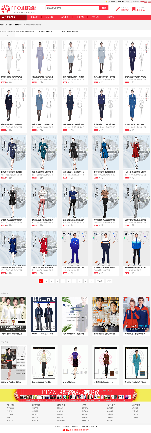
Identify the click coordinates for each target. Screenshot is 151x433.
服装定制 (110, 17)
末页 (109, 281)
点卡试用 (35, 411)
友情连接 (60, 411)
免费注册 (121, 2)
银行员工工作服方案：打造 (42, 334)
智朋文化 (94, 426)
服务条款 (60, 414)
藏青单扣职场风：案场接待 (11, 124)
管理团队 (66, 426)
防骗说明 (85, 417)
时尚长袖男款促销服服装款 (135, 268)
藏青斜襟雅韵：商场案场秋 (104, 124)
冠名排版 (110, 417)
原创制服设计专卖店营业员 (73, 172)
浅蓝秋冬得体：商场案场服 (42, 124)
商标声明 (85, 408)
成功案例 (64, 17)
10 (91, 281)
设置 (127, 2)
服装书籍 (80, 17)
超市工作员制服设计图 (70, 31)
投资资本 (60, 417)
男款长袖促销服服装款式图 (104, 268)
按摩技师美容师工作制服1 (42, 382)
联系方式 (10, 417)
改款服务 (110, 411)
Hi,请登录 (112, 2)
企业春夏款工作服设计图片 (135, 334)
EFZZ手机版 (86, 420)
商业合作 (60, 408)
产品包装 (135, 411)
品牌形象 (135, 408)
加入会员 (35, 417)
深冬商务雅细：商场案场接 (73, 124)
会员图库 (49, 17)
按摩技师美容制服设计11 (103, 382)
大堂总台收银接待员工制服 (135, 382)
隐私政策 (85, 411)
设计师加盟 (61, 420)
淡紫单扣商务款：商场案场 (11, 77)
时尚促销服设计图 (45, 31)
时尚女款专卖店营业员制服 (11, 172)
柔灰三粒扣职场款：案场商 (104, 77)
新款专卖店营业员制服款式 (42, 172)
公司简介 (57, 426)
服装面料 (95, 17)
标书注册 (35, 420)
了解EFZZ (10, 408)
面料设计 (110, 420)
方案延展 (110, 414)
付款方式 (10, 420)
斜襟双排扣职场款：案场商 (73, 77)
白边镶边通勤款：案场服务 (42, 77)
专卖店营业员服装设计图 (25, 31)
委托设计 (35, 414)
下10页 (99, 281)
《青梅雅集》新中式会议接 (11, 334)
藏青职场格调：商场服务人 (135, 124)
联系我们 (85, 426)
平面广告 (135, 414)
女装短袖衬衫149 (69, 382)
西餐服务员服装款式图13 (11, 382)
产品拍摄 (135, 417)
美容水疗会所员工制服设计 (73, 334)
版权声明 (10, 414)
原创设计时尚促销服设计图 (73, 268)
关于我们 (10, 411)
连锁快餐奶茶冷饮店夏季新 (104, 334)
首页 (10, 25)
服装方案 (34, 17)
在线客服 (35, 408)
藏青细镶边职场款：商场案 (135, 77)
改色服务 (110, 408)
